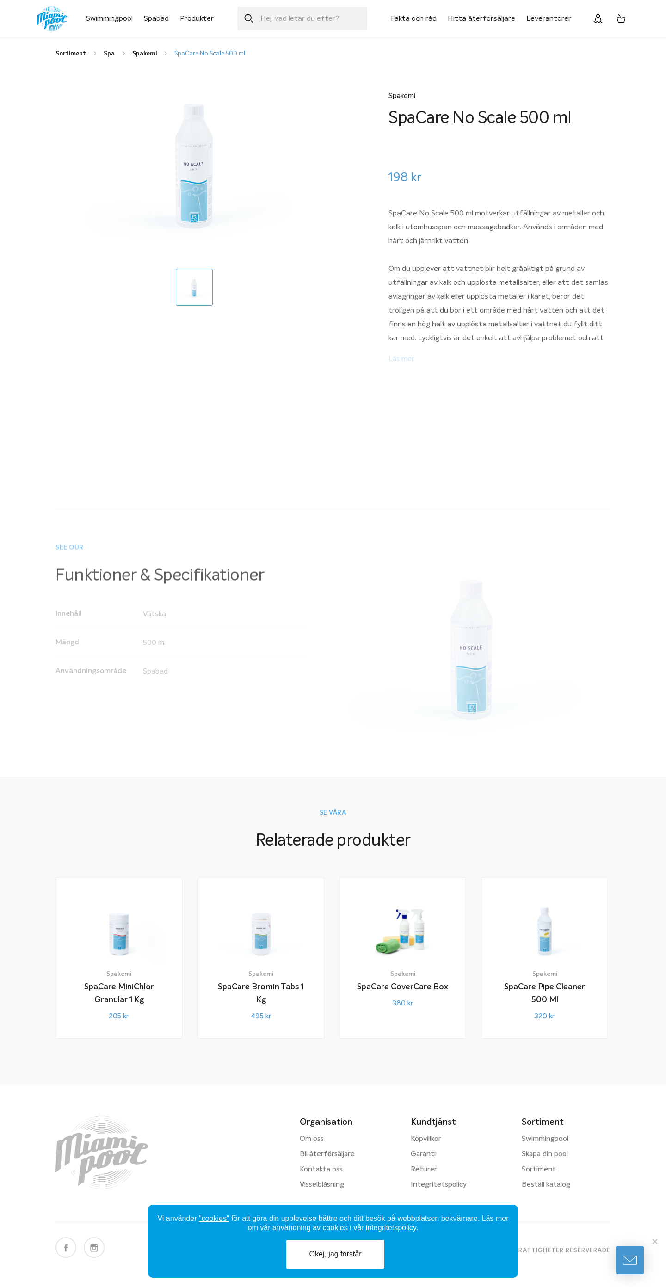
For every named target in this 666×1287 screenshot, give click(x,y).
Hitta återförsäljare (481, 18)
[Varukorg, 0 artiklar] (621, 18)
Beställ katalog (546, 1185)
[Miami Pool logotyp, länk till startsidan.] (52, 18)
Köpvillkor (426, 1139)
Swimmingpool (109, 18)
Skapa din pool (545, 1154)
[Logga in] (598, 18)
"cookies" (214, 1218)
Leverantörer (548, 18)
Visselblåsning (322, 1185)
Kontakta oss (321, 1169)
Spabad (156, 18)
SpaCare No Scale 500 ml (209, 54)
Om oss (312, 1139)
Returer (424, 1169)
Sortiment (539, 1169)
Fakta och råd (414, 18)
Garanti (423, 1154)
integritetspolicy (391, 1228)
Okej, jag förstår (335, 1254)
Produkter (197, 18)
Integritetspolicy (439, 1185)
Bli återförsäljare (327, 1154)
